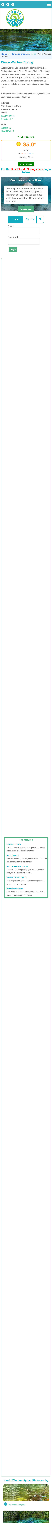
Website (6, 128)
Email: (11, 226)
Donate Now (26, 209)
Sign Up (30, 219)
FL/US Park (7, 131)
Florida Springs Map (20, 54)
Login (15, 219)
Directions (7, 119)
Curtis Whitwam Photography (16, 1504)
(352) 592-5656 (8, 116)
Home (4, 54)
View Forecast (26, 164)
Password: (13, 237)
